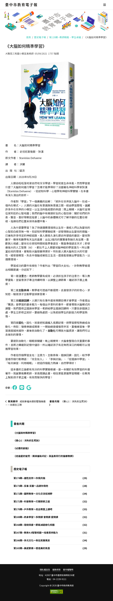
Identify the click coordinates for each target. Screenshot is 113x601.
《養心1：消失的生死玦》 (68, 403)
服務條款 (56, 569)
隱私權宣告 (45, 569)
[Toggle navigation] (105, 5)
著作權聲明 (68, 569)
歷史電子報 (40, 37)
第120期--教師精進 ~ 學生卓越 (65, 37)
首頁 (28, 37)
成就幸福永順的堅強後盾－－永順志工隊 (25, 403)
